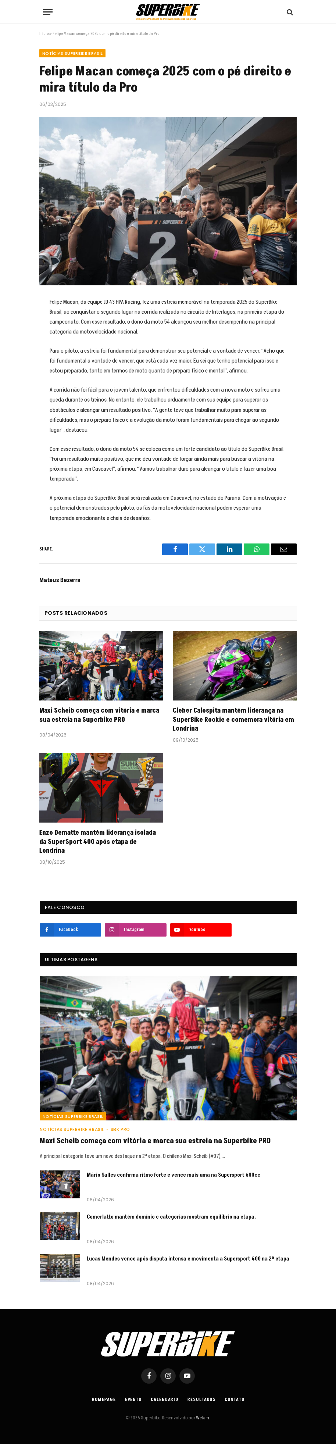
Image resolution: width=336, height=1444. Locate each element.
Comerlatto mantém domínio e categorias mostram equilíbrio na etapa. (171, 1217)
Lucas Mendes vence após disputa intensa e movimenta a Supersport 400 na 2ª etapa (188, 1259)
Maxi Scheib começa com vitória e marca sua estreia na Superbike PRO (99, 715)
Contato (234, 1399)
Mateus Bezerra (60, 580)
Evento (133, 1399)
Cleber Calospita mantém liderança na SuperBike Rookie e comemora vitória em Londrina (233, 719)
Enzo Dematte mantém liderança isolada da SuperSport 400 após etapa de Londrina (97, 841)
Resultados (201, 1399)
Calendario (164, 1399)
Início (44, 34)
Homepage (103, 1399)
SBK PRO (120, 1129)
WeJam (202, 1418)
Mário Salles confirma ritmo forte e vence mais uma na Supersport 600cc (173, 1175)
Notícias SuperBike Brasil (72, 53)
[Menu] (48, 12)
